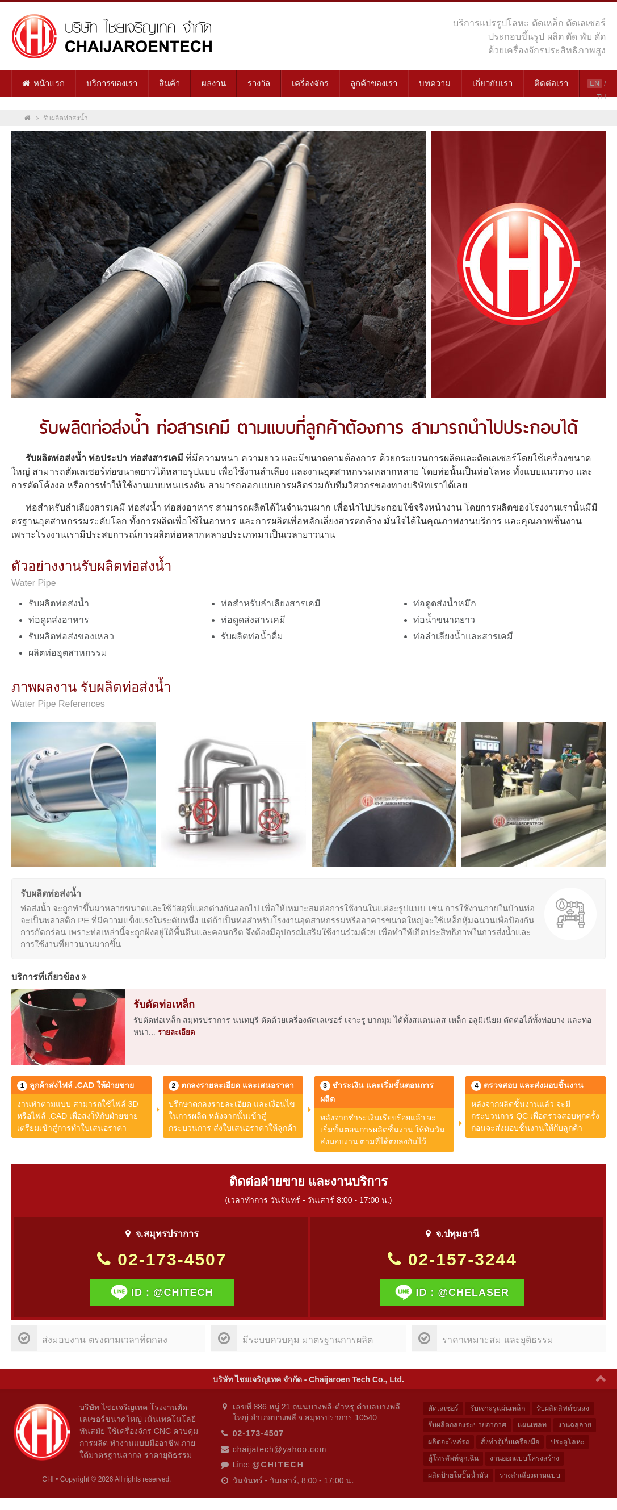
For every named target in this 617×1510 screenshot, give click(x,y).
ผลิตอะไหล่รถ (450, 1443)
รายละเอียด (176, 1032)
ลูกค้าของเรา (373, 83)
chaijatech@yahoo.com (280, 1449)
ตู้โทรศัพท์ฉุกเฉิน (455, 1460)
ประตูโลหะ (574, 1443)
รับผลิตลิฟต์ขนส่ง (567, 1408)
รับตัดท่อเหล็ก (164, 1004)
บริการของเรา (111, 83)
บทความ (435, 83)
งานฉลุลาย (581, 1425)
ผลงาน (214, 83)
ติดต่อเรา (551, 83)
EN (594, 83)
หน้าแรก (43, 83)
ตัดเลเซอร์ (444, 1408)
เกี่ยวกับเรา (492, 83)
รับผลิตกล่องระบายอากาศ (469, 1425)
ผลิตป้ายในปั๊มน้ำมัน (460, 1478)
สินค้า (169, 83)
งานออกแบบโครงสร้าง (530, 1460)
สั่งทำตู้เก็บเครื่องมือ (514, 1443)
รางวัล (258, 83)
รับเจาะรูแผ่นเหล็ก (500, 1408)
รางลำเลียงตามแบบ (534, 1478)
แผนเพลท (536, 1425)
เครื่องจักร (310, 83)
